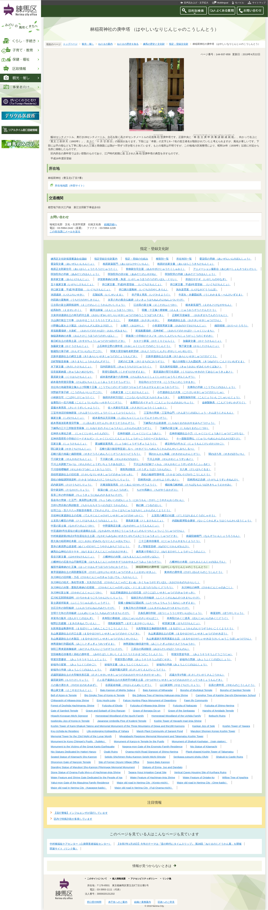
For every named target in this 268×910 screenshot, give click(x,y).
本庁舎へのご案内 (117, 902)
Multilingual (222, 2)
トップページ (70, 44)
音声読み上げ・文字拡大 (196, 2)
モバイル (239, 2)
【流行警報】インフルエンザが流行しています (81, 812)
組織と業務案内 (142, 902)
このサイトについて (97, 878)
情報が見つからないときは (151, 866)
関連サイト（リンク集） (64, 848)
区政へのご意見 (166, 902)
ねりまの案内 (105, 44)
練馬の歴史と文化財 (154, 44)
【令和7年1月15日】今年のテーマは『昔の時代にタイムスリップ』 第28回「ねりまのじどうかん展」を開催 (179, 843)
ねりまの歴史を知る (128, 44)
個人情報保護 (118, 878)
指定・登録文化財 (178, 44)
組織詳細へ (110, 224)
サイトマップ (259, 2)
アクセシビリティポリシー (144, 878)
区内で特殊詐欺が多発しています (73, 818)
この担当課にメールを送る (65, 231)
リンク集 (166, 878)
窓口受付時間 (94, 902)
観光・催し (88, 44)
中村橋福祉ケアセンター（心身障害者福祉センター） (80, 843)
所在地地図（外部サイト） (70, 185)
